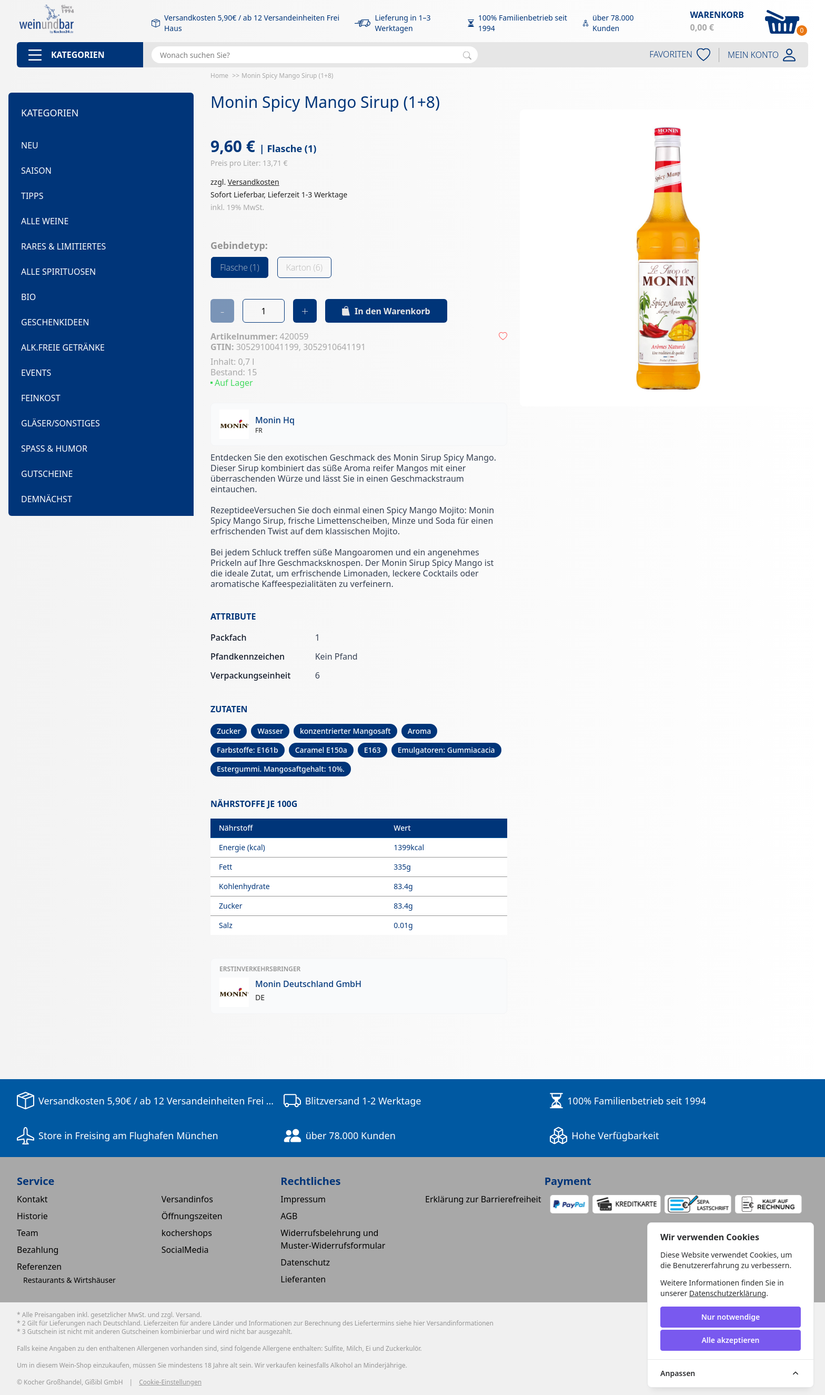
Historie (32, 1216)
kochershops (187, 1233)
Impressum (303, 1199)
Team (27, 1233)
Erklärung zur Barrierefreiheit (483, 1199)
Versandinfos (187, 1199)
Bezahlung (37, 1250)
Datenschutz (305, 1262)
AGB (288, 1216)
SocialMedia (185, 1250)
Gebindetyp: (239, 245)
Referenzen (39, 1266)
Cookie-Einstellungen (170, 1382)
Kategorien (50, 112)
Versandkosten (253, 182)
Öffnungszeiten (192, 1216)
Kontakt (32, 1199)
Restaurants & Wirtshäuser (69, 1280)
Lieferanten (303, 1279)
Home (219, 75)
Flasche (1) (239, 267)
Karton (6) (304, 267)
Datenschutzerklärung (727, 1293)
